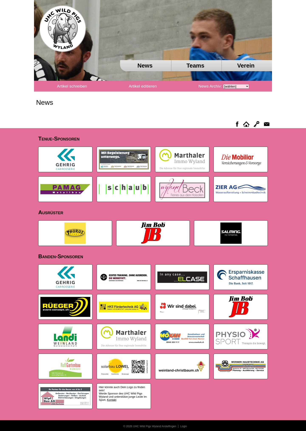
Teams (195, 65)
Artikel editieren (143, 86)
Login (183, 426)
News (145, 65)
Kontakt (111, 399)
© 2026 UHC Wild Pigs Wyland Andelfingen (150, 426)
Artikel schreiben (72, 86)
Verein (246, 65)
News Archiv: (210, 86)
